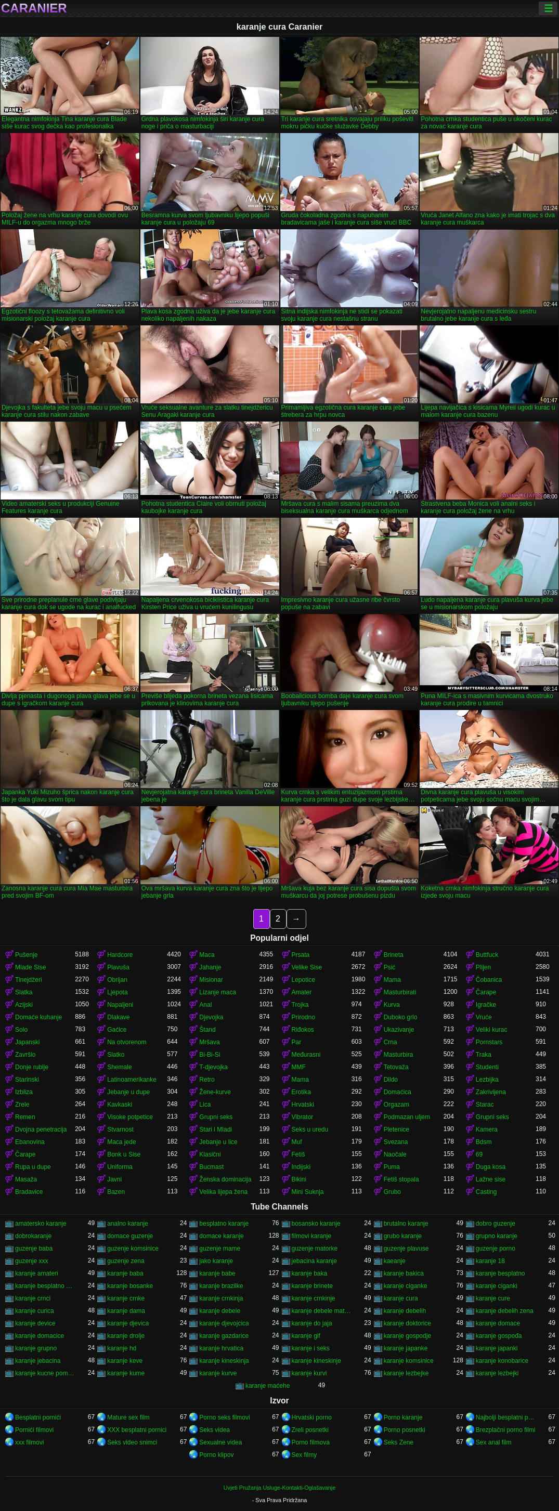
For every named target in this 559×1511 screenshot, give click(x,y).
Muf (297, 1142)
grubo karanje (403, 1236)
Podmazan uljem (407, 1117)
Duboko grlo (401, 1017)
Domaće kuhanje (38, 1017)
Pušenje (26, 954)
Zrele (22, 1104)
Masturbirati (400, 992)
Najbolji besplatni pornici (506, 1417)
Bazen (116, 1191)
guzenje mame (219, 1248)
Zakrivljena (491, 1092)
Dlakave (118, 1017)
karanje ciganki (496, 1286)
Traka (483, 1054)
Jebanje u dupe (128, 1092)
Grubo (392, 1191)
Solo (21, 1029)
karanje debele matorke (322, 1311)
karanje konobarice (502, 1360)
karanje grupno (36, 1348)
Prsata (301, 954)
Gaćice (116, 1029)
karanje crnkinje (313, 1298)
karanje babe (217, 1273)
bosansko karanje (316, 1223)
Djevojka (211, 1017)
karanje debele (219, 1311)
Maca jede (121, 1142)
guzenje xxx (31, 1261)
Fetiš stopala (401, 1179)
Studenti (487, 1067)
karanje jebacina (37, 1360)
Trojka (300, 1004)
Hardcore (120, 954)
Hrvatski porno (312, 1417)
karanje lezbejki (497, 1373)
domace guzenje (130, 1236)
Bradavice (29, 1191)
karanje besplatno (500, 1273)
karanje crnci (32, 1298)
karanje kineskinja (224, 1360)
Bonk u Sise (123, 1154)
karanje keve (124, 1360)
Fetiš (298, 1154)
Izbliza (24, 1092)
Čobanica (489, 979)
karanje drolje (126, 1335)
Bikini (299, 1179)
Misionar (211, 979)
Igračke (486, 1004)
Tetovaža (396, 1067)
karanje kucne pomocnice (45, 1373)
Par (297, 1042)
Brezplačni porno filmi (506, 1430)
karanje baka (310, 1273)
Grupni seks (215, 1117)
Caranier (34, 8)
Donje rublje (31, 1067)
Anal (205, 1004)
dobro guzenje (495, 1223)
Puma (392, 1167)
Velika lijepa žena (223, 1191)
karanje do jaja (312, 1323)
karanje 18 (490, 1261)
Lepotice (303, 979)
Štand (207, 1029)
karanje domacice (39, 1335)
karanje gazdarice (224, 1335)
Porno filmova (311, 1442)
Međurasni (306, 1054)
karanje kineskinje (316, 1360)
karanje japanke (406, 1348)
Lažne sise (490, 1179)
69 (479, 1154)
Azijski (24, 1004)
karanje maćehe (267, 1385)
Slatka (23, 992)
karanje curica (34, 1311)
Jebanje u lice (218, 1142)
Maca (206, 954)
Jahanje (210, 967)
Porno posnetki (404, 1430)
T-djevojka (213, 1067)
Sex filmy (304, 1455)
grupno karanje (496, 1236)
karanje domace (498, 1323)
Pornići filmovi (34, 1430)
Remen (25, 1117)
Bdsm (484, 1142)
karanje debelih (405, 1311)
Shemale (119, 1067)
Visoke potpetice (130, 1117)
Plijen (483, 967)
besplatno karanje (224, 1223)
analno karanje (127, 1223)
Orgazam (396, 1104)
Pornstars (489, 1042)
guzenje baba (34, 1248)
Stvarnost (120, 1129)
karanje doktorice (407, 1323)
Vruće (484, 1017)
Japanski (27, 1042)
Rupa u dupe (33, 1167)
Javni (114, 1179)
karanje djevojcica (224, 1323)
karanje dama (126, 1311)
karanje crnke (126, 1298)
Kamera (487, 1129)
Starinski (27, 1079)
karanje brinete (312, 1286)
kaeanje (395, 1261)
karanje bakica (404, 1273)
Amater (302, 992)
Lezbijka (487, 1079)
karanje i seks (311, 1348)
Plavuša (118, 967)
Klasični (209, 1154)
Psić (390, 967)
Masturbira (398, 1054)
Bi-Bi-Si (209, 1054)
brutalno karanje (406, 1223)
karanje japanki (497, 1348)
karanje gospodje (407, 1335)
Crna (390, 1042)
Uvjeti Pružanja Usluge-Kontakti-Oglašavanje (279, 1487)
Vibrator (303, 1117)
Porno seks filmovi (224, 1417)
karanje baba (125, 1273)
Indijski (301, 1167)
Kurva (392, 1004)
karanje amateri (36, 1273)
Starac (485, 1104)
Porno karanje (403, 1417)
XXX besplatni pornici (136, 1430)
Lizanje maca (217, 992)
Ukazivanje (399, 1029)
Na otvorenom (126, 1042)
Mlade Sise (30, 967)
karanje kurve (218, 1373)
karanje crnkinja (221, 1298)
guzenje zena (125, 1261)
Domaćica (397, 1092)
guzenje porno (495, 1248)
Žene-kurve (215, 1092)
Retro (206, 1079)
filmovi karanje (312, 1236)
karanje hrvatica (221, 1348)
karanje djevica (128, 1323)
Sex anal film (494, 1442)
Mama (392, 979)
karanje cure (493, 1298)
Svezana (396, 1142)
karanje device (35, 1323)
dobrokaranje (33, 1236)
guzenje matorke (315, 1248)
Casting (486, 1191)
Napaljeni (120, 1004)
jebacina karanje (314, 1261)
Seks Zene (398, 1442)
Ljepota (117, 992)
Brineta (394, 954)
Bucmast (211, 1167)
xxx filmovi (29, 1442)
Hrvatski (303, 1104)
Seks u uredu (310, 1129)
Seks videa (214, 1430)
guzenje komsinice (133, 1248)
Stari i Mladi (215, 1129)
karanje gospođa (499, 1335)
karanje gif (306, 1335)
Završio (25, 1054)
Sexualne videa (220, 1442)
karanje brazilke (221, 1286)
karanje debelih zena (505, 1311)
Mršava (209, 1042)
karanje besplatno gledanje (45, 1286)
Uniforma (120, 1167)
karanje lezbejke (406, 1373)
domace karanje (221, 1236)
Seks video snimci (132, 1442)
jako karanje (216, 1261)
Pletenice (396, 1129)
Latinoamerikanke (132, 1079)
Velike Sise (307, 967)
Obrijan (117, 979)
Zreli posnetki (310, 1430)
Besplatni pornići (38, 1417)
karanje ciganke (405, 1286)
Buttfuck (487, 954)
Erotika (301, 1092)
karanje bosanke (130, 1286)
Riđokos (303, 1029)
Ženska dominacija (225, 1179)
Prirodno (303, 1017)
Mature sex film (128, 1417)
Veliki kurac (492, 1029)
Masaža (26, 1179)
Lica (205, 1104)
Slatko (115, 1054)
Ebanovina (30, 1142)
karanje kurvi (309, 1373)
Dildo (391, 1079)
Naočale (395, 1154)
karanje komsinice (409, 1360)
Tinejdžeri (28, 979)
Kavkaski (119, 1104)
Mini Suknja (308, 1191)
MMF (299, 1067)
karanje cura (401, 1298)
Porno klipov (216, 1455)
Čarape (486, 992)
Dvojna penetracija (41, 1129)
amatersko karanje (41, 1223)
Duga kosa (490, 1167)
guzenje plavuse (406, 1248)
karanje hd (121, 1348)
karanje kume (126, 1373)
